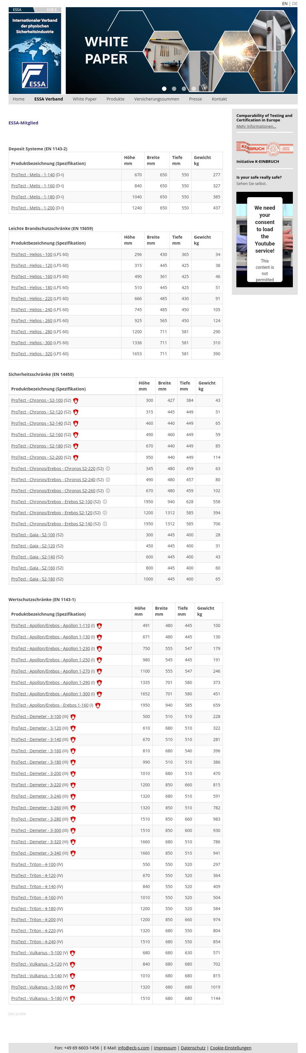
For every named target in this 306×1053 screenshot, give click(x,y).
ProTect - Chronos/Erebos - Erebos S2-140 (52, 523)
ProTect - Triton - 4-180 (33, 908)
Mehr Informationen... (256, 126)
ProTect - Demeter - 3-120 (36, 728)
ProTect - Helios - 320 (32, 353)
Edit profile (17, 1014)
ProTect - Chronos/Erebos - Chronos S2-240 (53, 479)
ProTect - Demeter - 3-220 (36, 785)
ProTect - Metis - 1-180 (33, 197)
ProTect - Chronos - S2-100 (37, 400)
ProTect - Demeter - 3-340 (36, 853)
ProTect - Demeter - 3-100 (36, 716)
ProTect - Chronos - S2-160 (37, 434)
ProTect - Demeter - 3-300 (36, 830)
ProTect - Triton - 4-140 (33, 886)
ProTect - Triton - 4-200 (33, 919)
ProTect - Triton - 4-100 (33, 864)
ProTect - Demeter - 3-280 (36, 819)
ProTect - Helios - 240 (32, 309)
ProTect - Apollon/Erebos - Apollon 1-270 (50, 671)
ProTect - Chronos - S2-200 (37, 457)
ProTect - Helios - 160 (32, 276)
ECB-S (52, 9)
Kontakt (219, 99)
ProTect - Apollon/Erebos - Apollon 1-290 (50, 682)
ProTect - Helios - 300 (32, 342)
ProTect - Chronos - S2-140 (37, 423)
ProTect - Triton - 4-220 (33, 930)
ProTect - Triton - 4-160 (33, 897)
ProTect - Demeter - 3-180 (36, 762)
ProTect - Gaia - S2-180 (33, 579)
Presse (195, 99)
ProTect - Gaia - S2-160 (33, 568)
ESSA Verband (48, 99)
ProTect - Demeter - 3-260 (36, 807)
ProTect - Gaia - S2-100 (33, 535)
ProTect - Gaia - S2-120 (33, 546)
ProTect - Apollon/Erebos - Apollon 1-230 (50, 648)
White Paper (85, 99)
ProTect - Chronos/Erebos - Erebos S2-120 (52, 512)
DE (295, 3)
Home (19, 99)
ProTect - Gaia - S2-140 (33, 557)
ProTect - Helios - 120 (32, 265)
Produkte (116, 99)
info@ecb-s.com (133, 1048)
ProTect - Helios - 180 (32, 287)
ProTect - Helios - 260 (32, 320)
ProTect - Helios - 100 (32, 254)
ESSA (17, 9)
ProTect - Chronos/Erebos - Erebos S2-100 (52, 501)
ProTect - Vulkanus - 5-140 (36, 975)
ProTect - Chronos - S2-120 (37, 412)
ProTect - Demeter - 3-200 (36, 773)
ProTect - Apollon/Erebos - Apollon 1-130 (50, 637)
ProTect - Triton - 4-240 (33, 941)
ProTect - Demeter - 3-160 (36, 751)
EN (284, 3)
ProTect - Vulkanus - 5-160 (36, 987)
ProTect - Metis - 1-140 (33, 174)
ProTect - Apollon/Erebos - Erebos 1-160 (50, 705)
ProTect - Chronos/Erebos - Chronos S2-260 (53, 490)
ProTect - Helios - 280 (32, 331)
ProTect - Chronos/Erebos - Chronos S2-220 (53, 468)
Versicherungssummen (156, 99)
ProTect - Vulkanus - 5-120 (36, 964)
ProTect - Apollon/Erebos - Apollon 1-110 (50, 625)
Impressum (165, 1048)
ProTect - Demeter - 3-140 (36, 739)
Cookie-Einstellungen (230, 1048)
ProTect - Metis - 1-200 (33, 208)
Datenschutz (193, 1048)
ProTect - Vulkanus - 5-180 (36, 998)
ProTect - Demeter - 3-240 (36, 796)
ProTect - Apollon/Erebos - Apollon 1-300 (50, 694)
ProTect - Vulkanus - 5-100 (36, 952)
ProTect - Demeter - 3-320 (36, 841)
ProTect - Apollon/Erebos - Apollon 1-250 (50, 660)
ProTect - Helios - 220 (32, 298)
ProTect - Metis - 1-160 (33, 186)
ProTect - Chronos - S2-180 (37, 446)
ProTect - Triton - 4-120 (33, 875)
